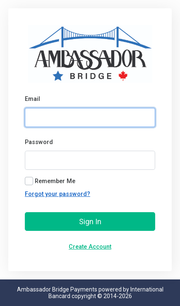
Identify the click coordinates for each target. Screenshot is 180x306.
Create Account (90, 246)
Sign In (90, 221)
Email (32, 99)
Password (39, 142)
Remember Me (55, 181)
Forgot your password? (57, 194)
